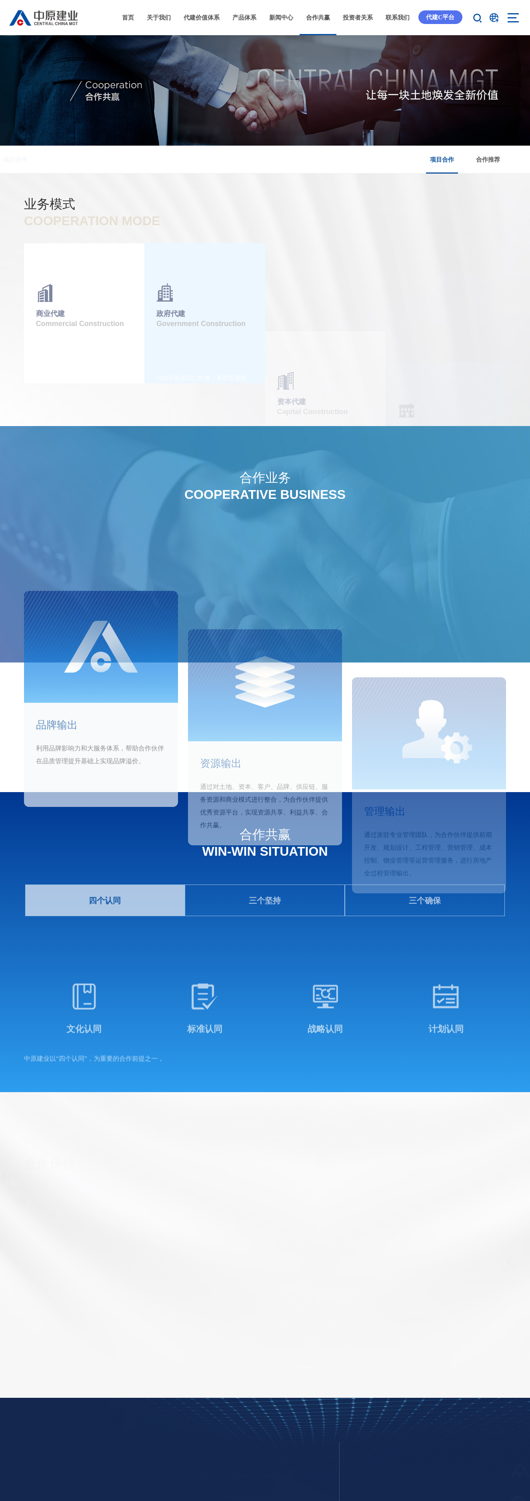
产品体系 (244, 17)
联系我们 (398, 17)
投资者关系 (358, 17)
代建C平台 (440, 17)
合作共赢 (318, 17)
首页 (128, 17)
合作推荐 (488, 159)
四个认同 (105, 1059)
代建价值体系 (202, 17)
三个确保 (425, 1059)
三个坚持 (265, 1059)
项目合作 (442, 165)
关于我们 (159, 17)
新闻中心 (281, 17)
